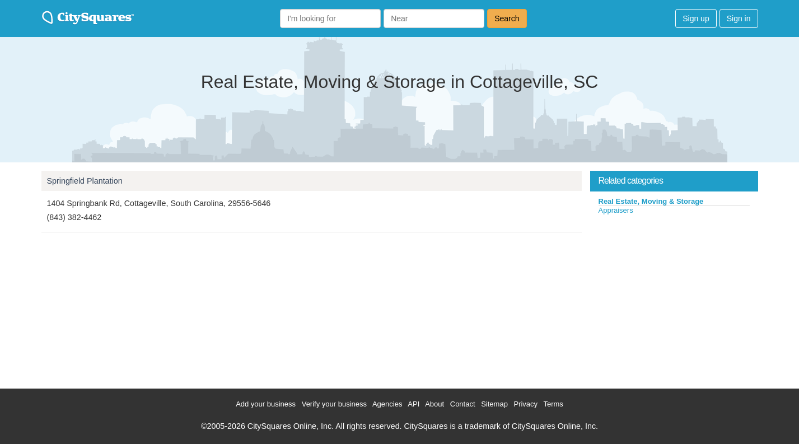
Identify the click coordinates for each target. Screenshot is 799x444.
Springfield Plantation (85, 180)
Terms (553, 404)
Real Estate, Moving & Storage (651, 201)
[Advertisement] (674, 299)
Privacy (525, 404)
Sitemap (494, 404)
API (413, 404)
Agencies (387, 404)
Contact (462, 404)
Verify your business (334, 404)
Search (506, 18)
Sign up (696, 18)
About (434, 404)
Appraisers (616, 210)
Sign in (739, 18)
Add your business (266, 404)
